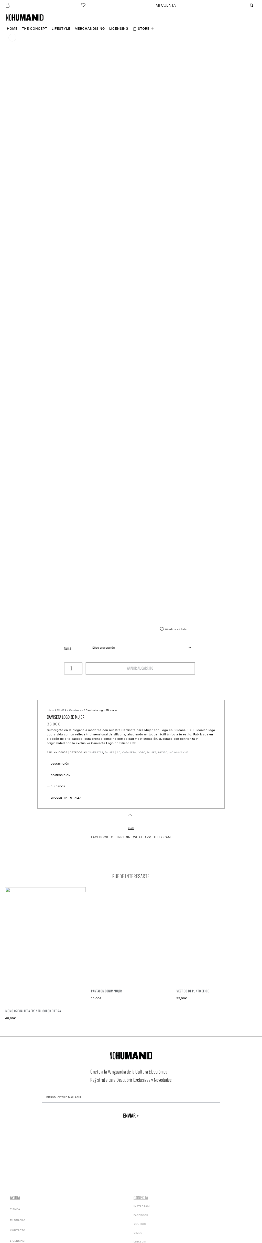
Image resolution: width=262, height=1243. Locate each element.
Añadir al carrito (94, 668)
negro (163, 752)
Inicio (50, 710)
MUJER (62, 710)
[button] (251, 5)
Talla (21, 649)
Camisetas (76, 710)
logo (141, 752)
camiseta (129, 752)
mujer (151, 752)
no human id (178, 752)
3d (119, 752)
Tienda (15, 1209)
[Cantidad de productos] (27, 668)
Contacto (17, 1230)
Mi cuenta (17, 1219)
